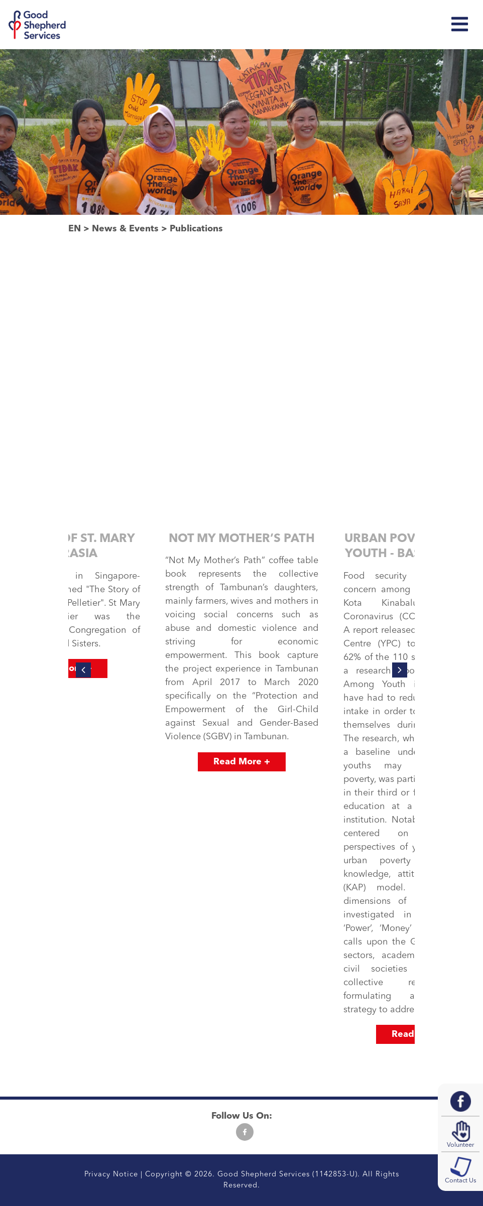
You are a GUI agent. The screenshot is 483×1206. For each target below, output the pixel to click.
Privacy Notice (111, 1174)
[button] (207, 1057)
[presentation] (83, 670)
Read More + (241, 761)
